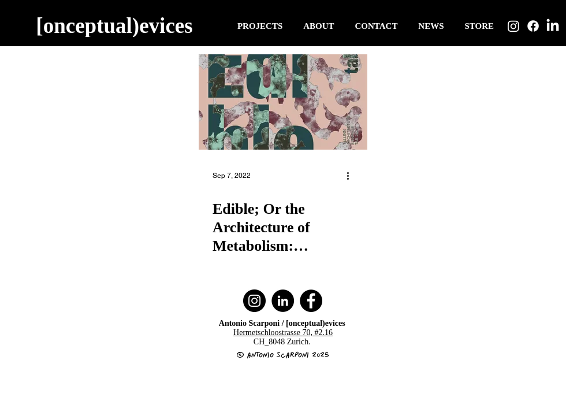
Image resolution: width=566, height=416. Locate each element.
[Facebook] (533, 26)
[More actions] (352, 176)
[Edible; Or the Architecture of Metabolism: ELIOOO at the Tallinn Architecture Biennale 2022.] (283, 102)
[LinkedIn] (552, 26)
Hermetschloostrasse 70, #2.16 (283, 332)
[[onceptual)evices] (115, 25)
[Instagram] (513, 26)
